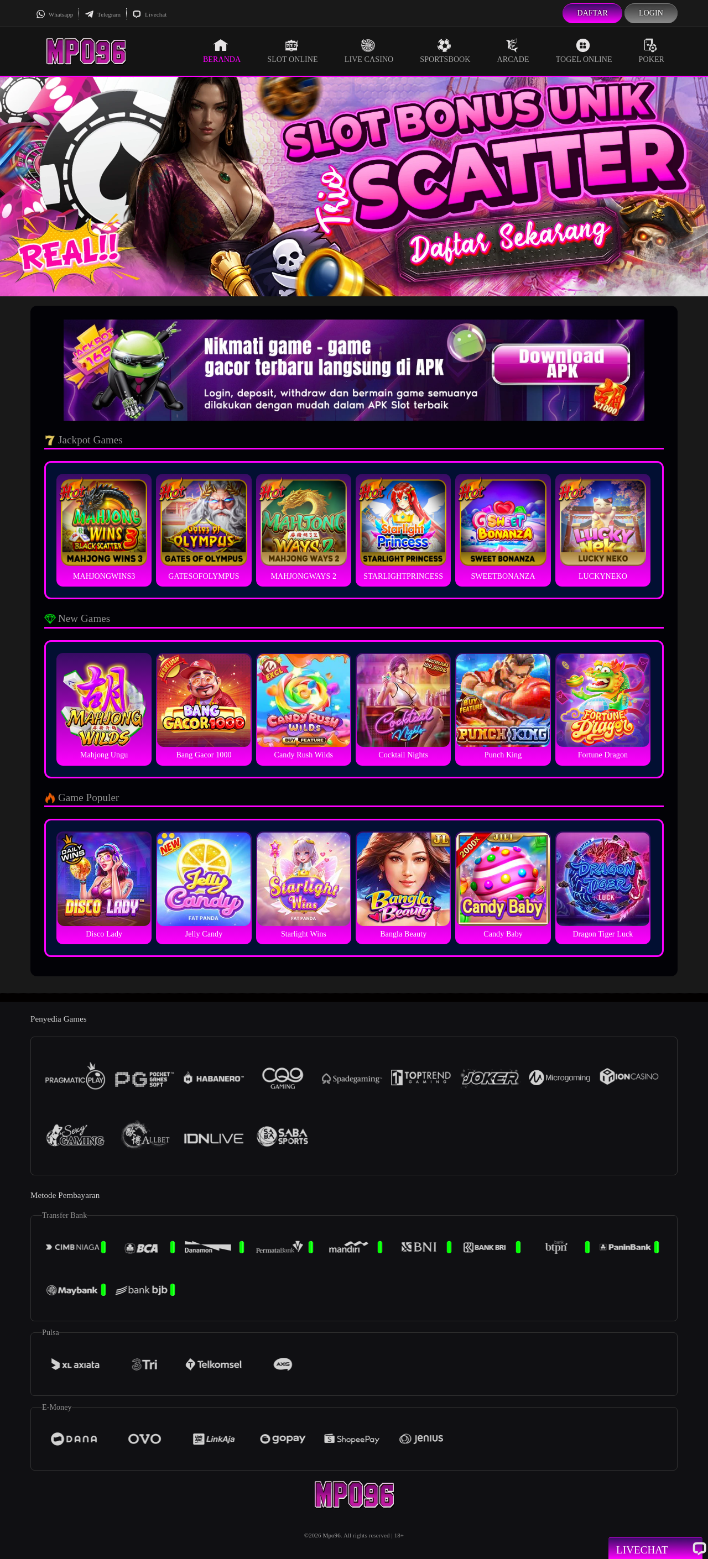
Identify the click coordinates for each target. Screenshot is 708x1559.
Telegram (103, 14)
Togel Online (584, 51)
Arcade (513, 51)
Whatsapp (54, 14)
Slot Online (292, 51)
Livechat (149, 14)
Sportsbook (445, 51)
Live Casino (369, 51)
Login (651, 13)
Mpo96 (332, 1535)
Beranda (222, 51)
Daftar (592, 13)
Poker (651, 51)
